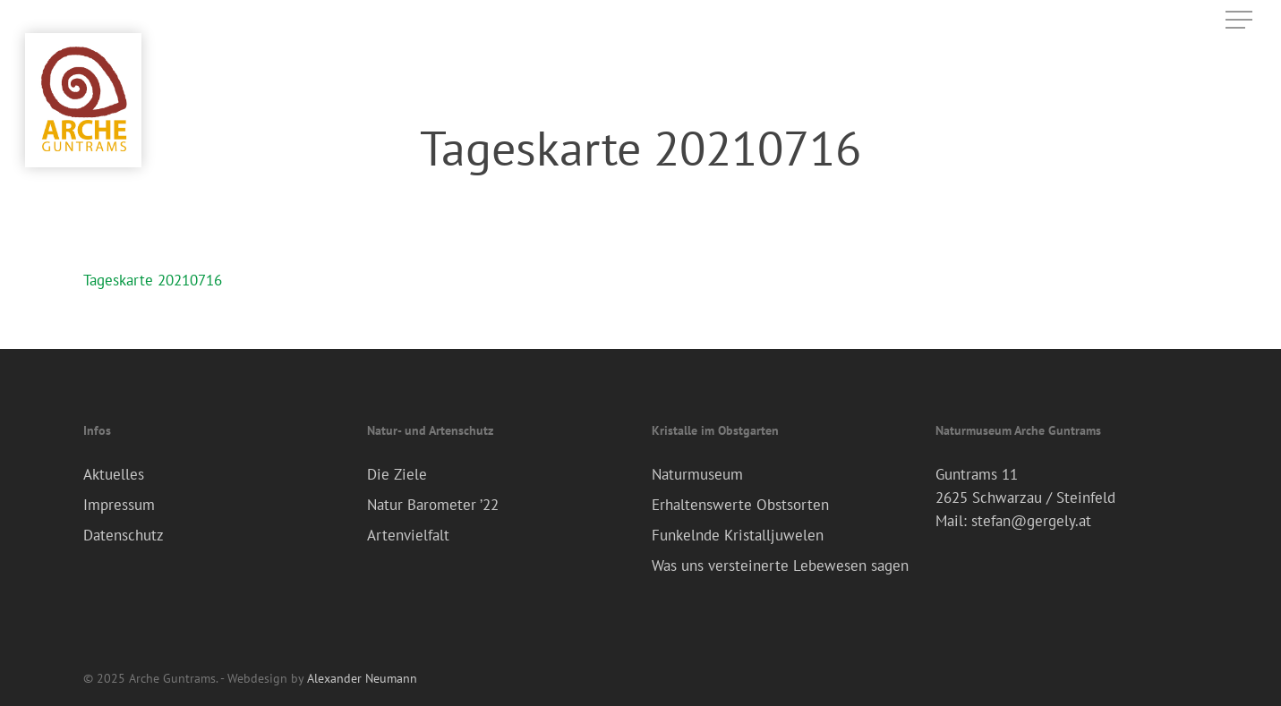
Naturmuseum (697, 474)
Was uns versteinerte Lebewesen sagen (780, 565)
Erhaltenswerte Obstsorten (740, 505)
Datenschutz (123, 535)
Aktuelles (113, 474)
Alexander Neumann (362, 678)
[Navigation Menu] (1240, 20)
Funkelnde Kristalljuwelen (738, 535)
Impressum (119, 505)
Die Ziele (397, 474)
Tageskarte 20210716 (152, 280)
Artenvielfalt (408, 535)
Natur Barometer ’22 (433, 505)
